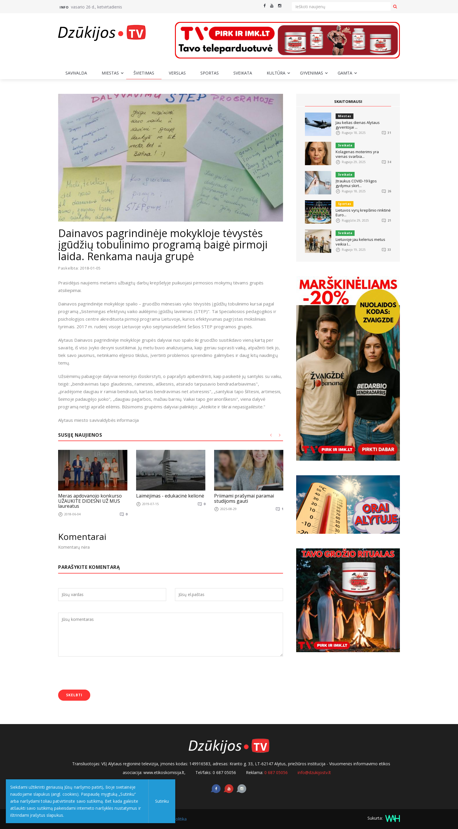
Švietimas (143, 73)
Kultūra (276, 73)
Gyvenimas (311, 73)
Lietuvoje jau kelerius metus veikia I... (360, 242)
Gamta (345, 73)
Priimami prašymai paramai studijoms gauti (244, 499)
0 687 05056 (276, 772)
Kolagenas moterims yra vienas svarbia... (357, 154)
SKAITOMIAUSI (348, 101)
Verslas (177, 73)
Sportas (209, 73)
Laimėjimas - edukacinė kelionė (170, 496)
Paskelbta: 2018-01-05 (79, 268)
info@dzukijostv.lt (314, 772)
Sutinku (161, 801)
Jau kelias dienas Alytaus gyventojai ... (358, 125)
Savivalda (76, 73)
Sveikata (242, 73)
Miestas (110, 73)
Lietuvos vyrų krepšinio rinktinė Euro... (363, 212)
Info (64, 7)
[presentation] (102, 673)
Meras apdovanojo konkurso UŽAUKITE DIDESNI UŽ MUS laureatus (90, 501)
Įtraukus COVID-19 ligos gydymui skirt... (356, 183)
